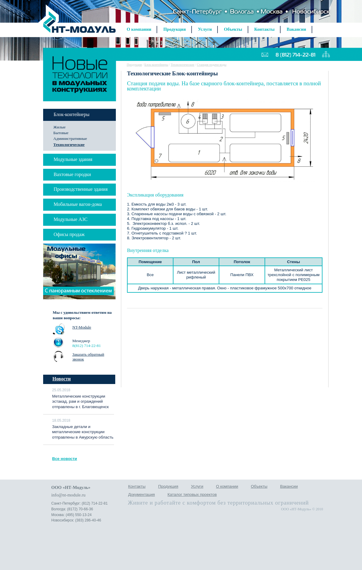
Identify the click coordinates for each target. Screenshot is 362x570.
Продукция (174, 29)
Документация (141, 494)
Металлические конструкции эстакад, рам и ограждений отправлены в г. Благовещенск (80, 401)
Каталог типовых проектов (192, 494)
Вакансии (296, 29)
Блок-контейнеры (156, 64)
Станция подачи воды (212, 64)
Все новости (64, 458)
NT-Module (81, 327)
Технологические (69, 144)
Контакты (264, 29)
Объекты (233, 29)
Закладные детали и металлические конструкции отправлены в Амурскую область (82, 432)
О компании (139, 29)
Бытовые (60, 133)
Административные (70, 138)
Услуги (205, 29)
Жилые (59, 127)
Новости (61, 378)
